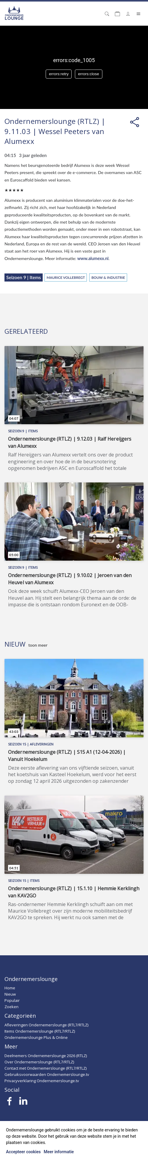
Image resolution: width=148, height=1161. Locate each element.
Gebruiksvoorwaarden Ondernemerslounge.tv (46, 1074)
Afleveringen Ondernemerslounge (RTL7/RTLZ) (46, 1025)
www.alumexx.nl (93, 258)
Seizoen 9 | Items (23, 277)
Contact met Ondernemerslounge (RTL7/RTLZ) (45, 1068)
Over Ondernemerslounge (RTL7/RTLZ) (39, 1062)
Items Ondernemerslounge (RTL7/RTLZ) (39, 1031)
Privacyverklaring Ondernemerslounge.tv (41, 1080)
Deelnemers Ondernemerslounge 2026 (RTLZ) (45, 1055)
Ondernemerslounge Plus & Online (36, 1037)
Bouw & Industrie (108, 277)
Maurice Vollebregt (66, 277)
